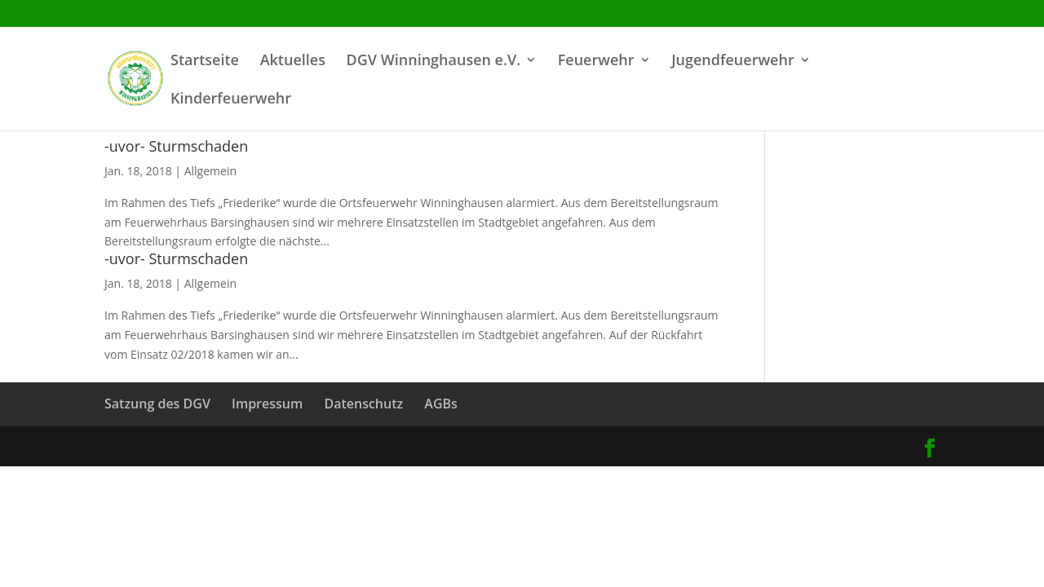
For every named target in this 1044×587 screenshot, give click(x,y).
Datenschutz (870, 14)
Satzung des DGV (718, 14)
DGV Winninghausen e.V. (433, 61)
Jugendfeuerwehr (732, 61)
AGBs (927, 14)
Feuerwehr (596, 61)
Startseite (204, 61)
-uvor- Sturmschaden (176, 146)
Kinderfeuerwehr (230, 100)
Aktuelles (292, 61)
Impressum (798, 14)
